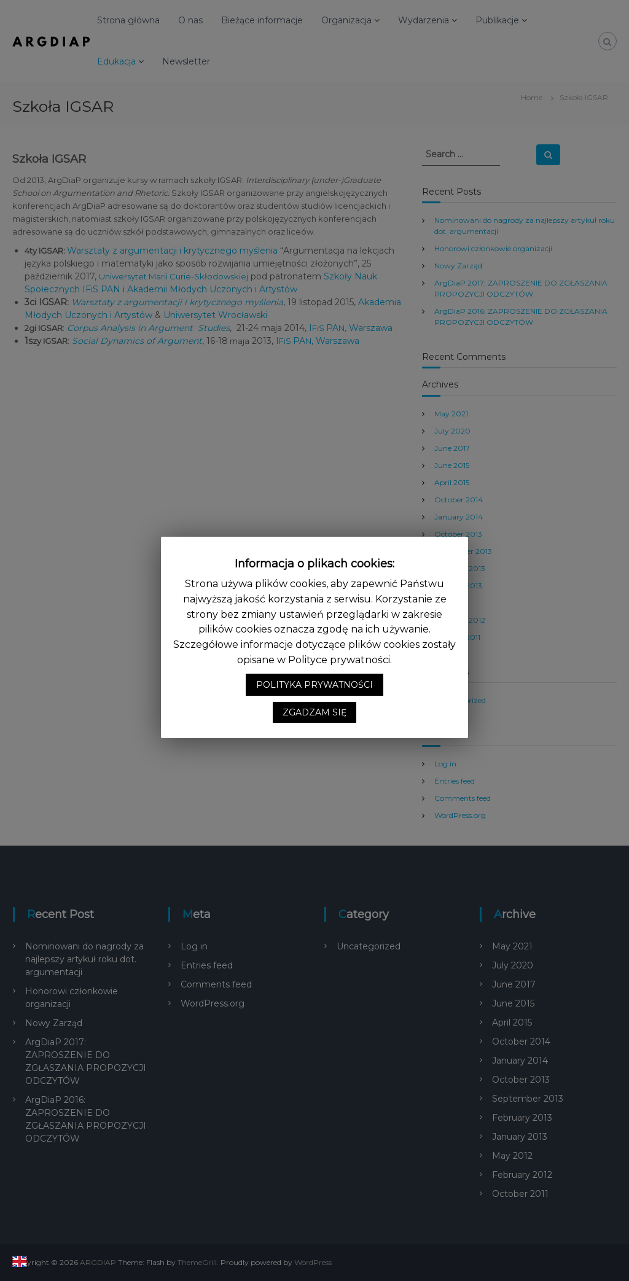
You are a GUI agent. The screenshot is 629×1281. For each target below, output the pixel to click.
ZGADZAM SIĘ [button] (314, 720)
